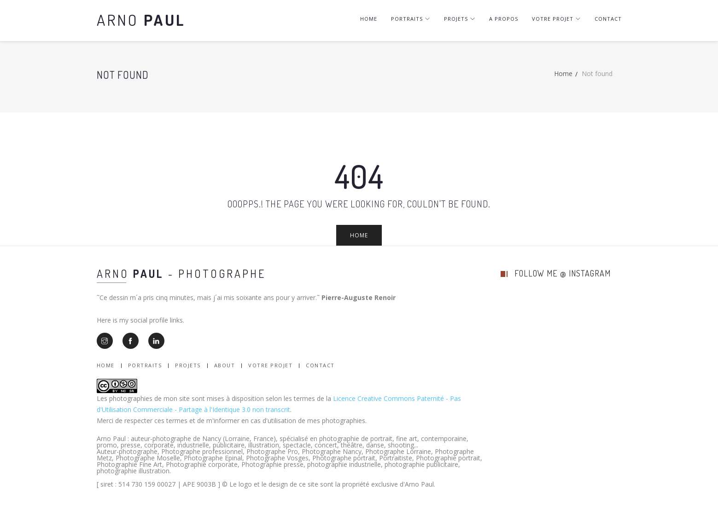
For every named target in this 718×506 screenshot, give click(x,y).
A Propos (503, 18)
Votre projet (556, 18)
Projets (459, 18)
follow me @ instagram (562, 273)
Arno (141, 19)
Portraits (410, 18)
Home (368, 18)
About (224, 365)
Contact (608, 18)
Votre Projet (270, 365)
